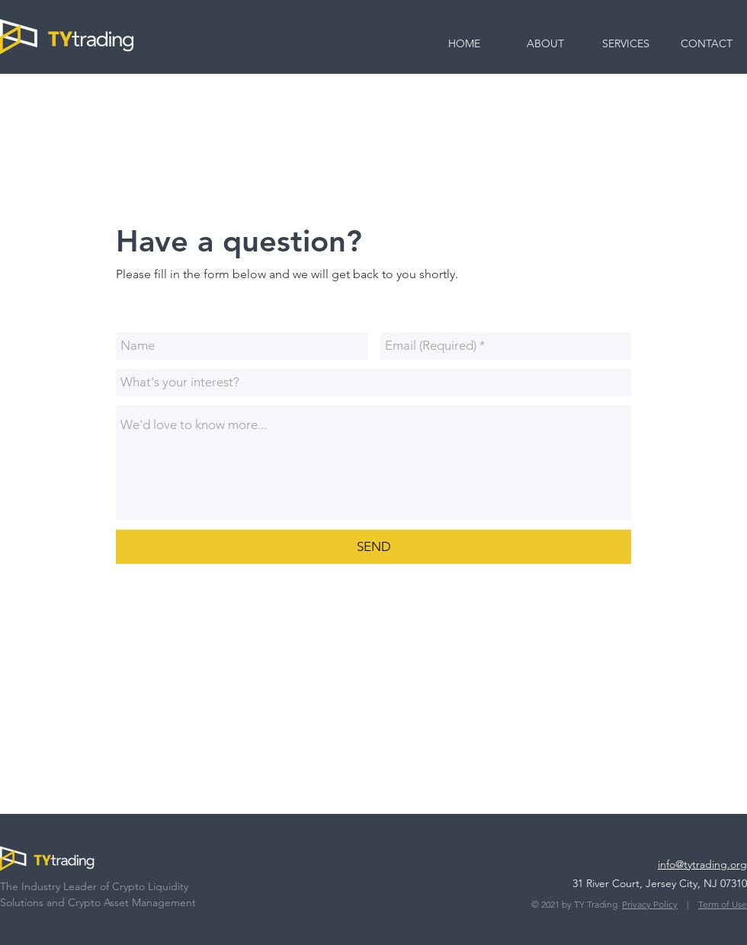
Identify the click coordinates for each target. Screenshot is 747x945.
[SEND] (373, 547)
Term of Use (722, 904)
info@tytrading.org (702, 864)
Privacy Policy (650, 904)
